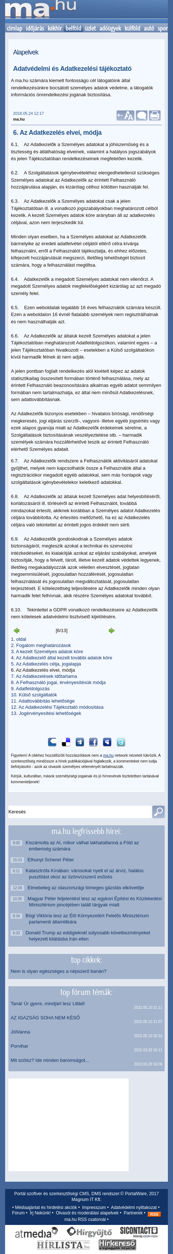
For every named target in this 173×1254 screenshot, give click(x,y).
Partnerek (133, 1212)
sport (164, 28)
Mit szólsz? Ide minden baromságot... (50, 1060)
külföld (132, 28)
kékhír (55, 28)
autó (149, 28)
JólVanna (20, 1032)
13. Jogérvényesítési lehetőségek (46, 713)
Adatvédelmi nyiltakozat (134, 1207)
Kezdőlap (40, 11)
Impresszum (94, 1207)
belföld (73, 28)
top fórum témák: (86, 992)
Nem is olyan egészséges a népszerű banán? (58, 971)
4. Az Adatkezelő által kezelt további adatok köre (61, 657)
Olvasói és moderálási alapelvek (87, 1212)
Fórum (18, 1212)
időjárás (35, 28)
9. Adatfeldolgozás (30, 688)
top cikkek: (86, 960)
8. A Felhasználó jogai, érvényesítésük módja (58, 682)
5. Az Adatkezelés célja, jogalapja (46, 664)
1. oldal (18, 639)
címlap (14, 28)
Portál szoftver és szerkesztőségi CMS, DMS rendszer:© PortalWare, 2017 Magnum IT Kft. (86, 1196)
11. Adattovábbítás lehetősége (43, 701)
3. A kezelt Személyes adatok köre (47, 651)
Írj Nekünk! (40, 1212)
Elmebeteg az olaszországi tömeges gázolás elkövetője (86, 887)
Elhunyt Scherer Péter (51, 859)
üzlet (90, 28)
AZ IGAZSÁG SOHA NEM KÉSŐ (45, 1017)
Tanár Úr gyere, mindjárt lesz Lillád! (48, 1003)
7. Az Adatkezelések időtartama (44, 676)
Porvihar (19, 1046)
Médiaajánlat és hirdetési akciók (46, 1207)
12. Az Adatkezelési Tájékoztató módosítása (57, 707)
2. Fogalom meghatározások (41, 645)
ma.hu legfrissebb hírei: (86, 831)
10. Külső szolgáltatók (34, 694)
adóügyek (110, 28)
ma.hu (108, 755)
